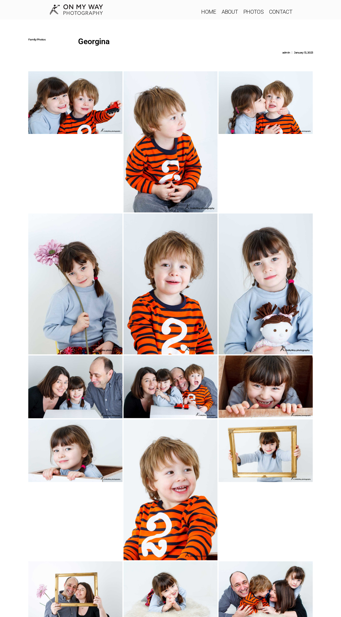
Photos (253, 12)
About (230, 12)
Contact (280, 12)
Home (208, 12)
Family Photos (36, 39)
